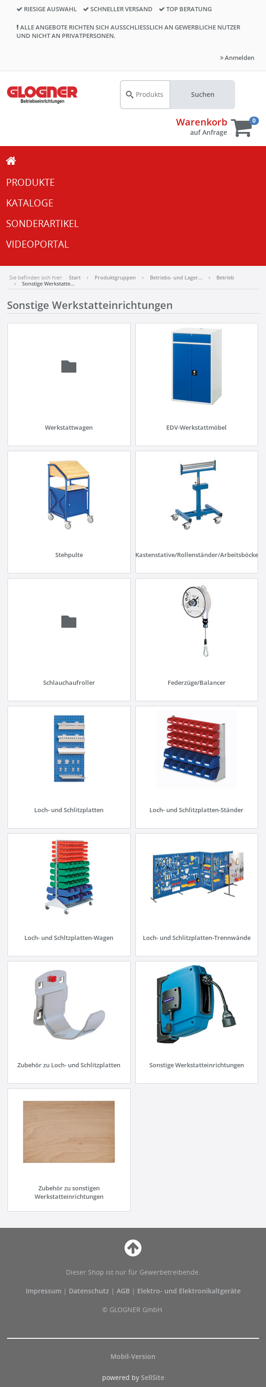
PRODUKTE (30, 182)
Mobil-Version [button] (133, 1356)
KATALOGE (29, 203)
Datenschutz (89, 1290)
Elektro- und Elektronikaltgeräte (189, 1290)
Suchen (202, 94)
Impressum (44, 1290)
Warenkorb (201, 122)
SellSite (152, 1377)
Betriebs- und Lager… (176, 277)
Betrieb (225, 277)
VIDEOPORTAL (37, 244)
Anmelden (237, 57)
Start (75, 277)
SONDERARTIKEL (42, 223)
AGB (124, 1290)
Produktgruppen (115, 277)
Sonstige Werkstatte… (48, 283)
